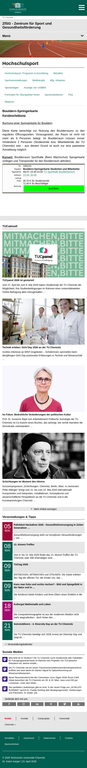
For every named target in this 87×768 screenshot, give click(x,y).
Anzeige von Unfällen (35, 87)
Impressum (29, 738)
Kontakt (24, 718)
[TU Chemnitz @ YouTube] (78, 704)
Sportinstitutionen (54, 94)
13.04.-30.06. (30, 175)
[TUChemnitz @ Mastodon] (64, 704)
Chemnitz (9, 724)
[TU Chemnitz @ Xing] (51, 704)
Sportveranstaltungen (16, 80)
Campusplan (44, 718)
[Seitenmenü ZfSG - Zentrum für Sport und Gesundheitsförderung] (43, 36)
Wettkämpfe (38, 80)
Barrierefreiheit (12, 744)
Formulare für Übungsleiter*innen (22, 94)
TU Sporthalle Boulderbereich (59, 171)
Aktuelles (58, 73)
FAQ (70, 94)
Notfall (8, 718)
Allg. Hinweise (57, 80)
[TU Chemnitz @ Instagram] (23, 704)
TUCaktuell (9, 226)
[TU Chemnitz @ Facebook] (9, 704)
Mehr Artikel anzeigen (45, 509)
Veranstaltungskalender (20, 644)
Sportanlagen (12, 87)
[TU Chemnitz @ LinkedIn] (37, 704)
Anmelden (9, 738)
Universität (64, 718)
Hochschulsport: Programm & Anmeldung (26, 73)
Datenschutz (50, 738)
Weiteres (9, 101)
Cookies (69, 738)
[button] (78, 8)
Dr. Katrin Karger (11, 761)
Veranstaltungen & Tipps (19, 517)
